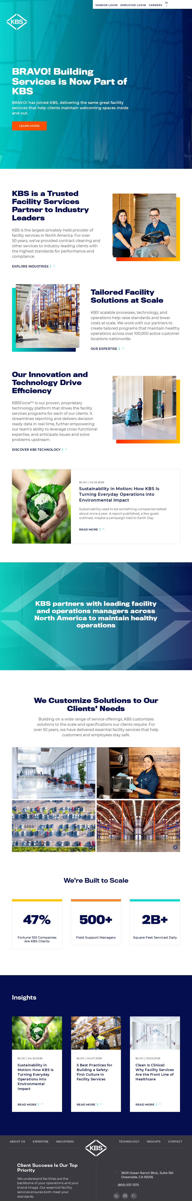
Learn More (29, 126)
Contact (175, 1157)
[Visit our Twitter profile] (183, 159)
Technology (129, 1157)
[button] (73, 5)
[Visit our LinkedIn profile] (183, 144)
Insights (154, 1157)
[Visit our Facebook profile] (183, 152)
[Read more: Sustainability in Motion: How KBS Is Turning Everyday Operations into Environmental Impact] (91, 530)
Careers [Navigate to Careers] (62, 5)
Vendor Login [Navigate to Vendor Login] (14, 5)
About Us (17, 1157)
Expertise (41, 1157)
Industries (65, 1157)
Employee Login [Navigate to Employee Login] (40, 5)
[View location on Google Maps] (143, 1189)
